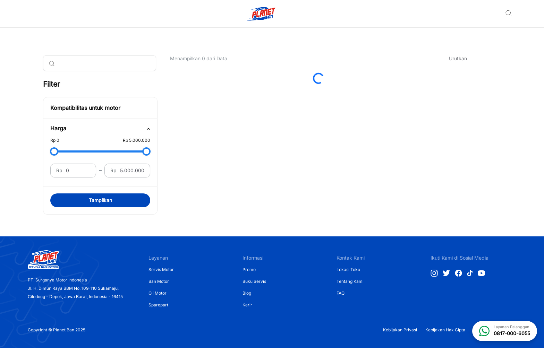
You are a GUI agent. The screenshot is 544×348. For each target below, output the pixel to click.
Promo (249, 269)
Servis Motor (161, 269)
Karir (247, 304)
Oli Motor (157, 293)
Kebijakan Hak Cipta (445, 329)
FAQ (341, 293)
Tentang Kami (350, 281)
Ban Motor (158, 281)
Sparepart (158, 304)
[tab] (100, 128)
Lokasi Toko (348, 269)
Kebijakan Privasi (400, 329)
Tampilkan (100, 200)
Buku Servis (254, 281)
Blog (247, 293)
